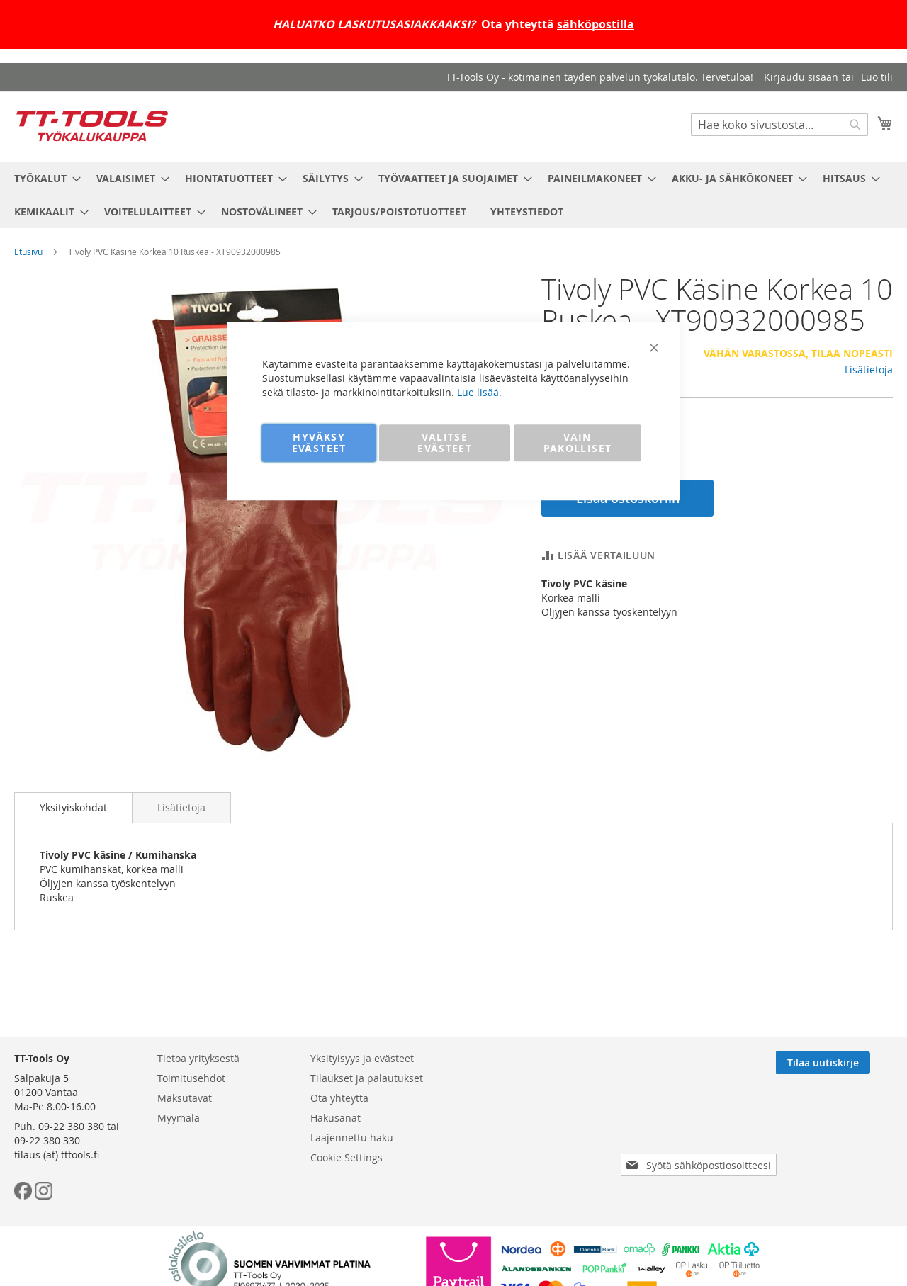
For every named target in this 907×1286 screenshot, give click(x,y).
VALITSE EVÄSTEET (444, 442)
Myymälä (178, 1117)
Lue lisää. (479, 392)
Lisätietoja (869, 369)
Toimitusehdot (191, 1078)
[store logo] (92, 126)
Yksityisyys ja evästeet (362, 1058)
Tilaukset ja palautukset (366, 1078)
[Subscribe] (846, 1062)
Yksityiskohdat (73, 807)
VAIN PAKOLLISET (577, 442)
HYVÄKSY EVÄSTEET (319, 442)
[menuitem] (43, 178)
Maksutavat (184, 1098)
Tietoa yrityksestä (198, 1058)
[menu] (453, 195)
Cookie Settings (346, 1157)
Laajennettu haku (351, 1137)
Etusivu (28, 251)
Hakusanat (335, 1117)
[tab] (73, 807)
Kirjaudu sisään (801, 77)
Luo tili (877, 77)
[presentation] (701, 1125)
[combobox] (779, 124)
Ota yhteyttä (339, 1098)
